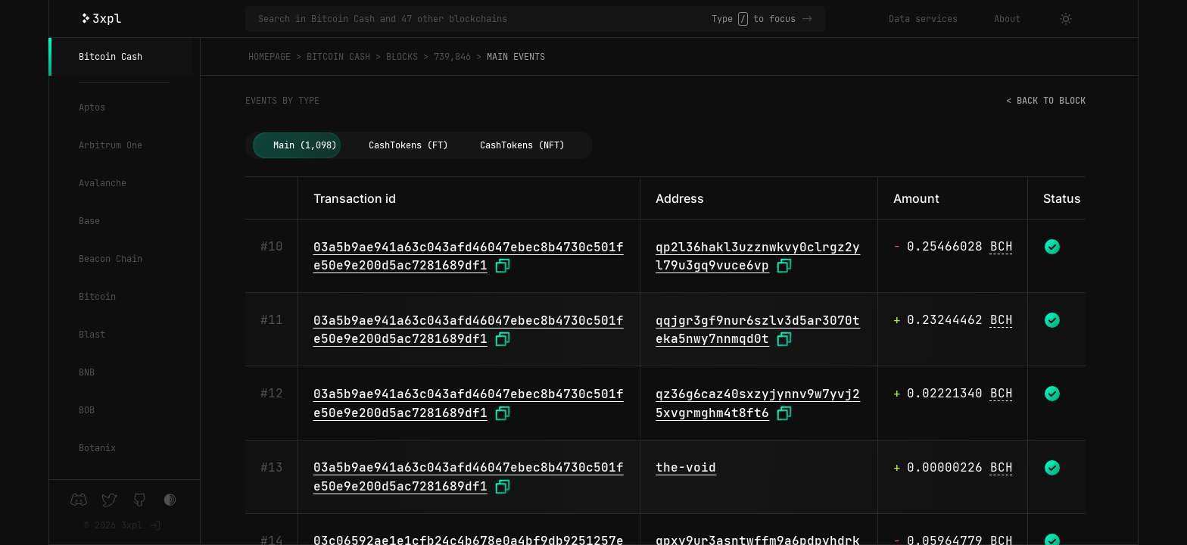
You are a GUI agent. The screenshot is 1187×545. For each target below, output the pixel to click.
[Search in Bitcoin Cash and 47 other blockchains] (485, 19)
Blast (92, 335)
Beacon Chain (110, 259)
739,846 (452, 57)
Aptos (92, 107)
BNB (87, 372)
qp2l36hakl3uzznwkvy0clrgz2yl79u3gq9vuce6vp (758, 256)
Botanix (97, 448)
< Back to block (1046, 101)
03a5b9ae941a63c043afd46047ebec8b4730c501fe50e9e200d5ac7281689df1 (468, 256)
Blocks (402, 57)
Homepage (269, 57)
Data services (923, 19)
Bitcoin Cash (110, 57)
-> (807, 19)
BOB (87, 410)
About (1007, 19)
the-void (686, 467)
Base (89, 221)
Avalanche (102, 183)
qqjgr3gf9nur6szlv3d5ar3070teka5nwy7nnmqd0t (758, 330)
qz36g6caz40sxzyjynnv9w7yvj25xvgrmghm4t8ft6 (758, 403)
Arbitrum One (110, 145)
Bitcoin (97, 297)
